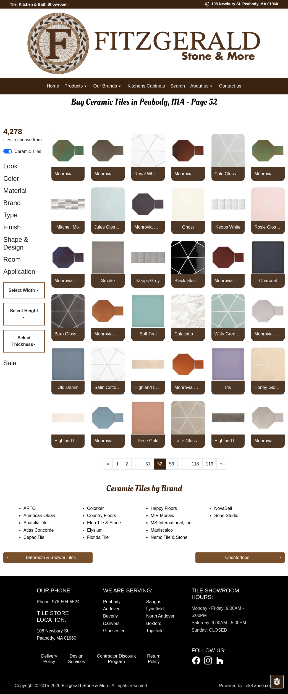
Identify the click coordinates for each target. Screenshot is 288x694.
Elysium (99, 530)
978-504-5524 (66, 601)
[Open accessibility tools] (277, 681)
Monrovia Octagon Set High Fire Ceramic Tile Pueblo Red (228, 280)
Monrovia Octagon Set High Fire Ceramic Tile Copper (68, 173)
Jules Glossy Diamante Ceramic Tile (108, 227)
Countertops (237, 557)
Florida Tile (102, 537)
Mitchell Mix (68, 227)
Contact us (230, 86)
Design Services (76, 659)
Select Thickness (22, 341)
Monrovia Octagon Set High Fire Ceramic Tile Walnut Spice (267, 440)
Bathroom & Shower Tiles (51, 557)
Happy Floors (169, 508)
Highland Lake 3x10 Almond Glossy (147, 387)
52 (159, 464)
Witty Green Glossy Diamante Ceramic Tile (228, 334)
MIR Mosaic (168, 515)
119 (209, 464)
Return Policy (153, 659)
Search (177, 86)
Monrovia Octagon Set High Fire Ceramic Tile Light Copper (267, 173)
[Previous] (108, 464)
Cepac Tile (37, 537)
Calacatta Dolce (187, 334)
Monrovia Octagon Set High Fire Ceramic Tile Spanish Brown (187, 387)
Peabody (112, 601)
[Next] (221, 464)
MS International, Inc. (177, 522)
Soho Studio (231, 515)
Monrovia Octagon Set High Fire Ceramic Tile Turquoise (108, 440)
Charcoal (268, 280)
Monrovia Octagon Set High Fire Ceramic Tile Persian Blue (68, 280)
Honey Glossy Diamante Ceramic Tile (267, 387)
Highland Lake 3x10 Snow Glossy (68, 440)
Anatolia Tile (41, 522)
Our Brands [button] (105, 86)
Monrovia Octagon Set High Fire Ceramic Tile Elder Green (108, 173)
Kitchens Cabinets (146, 86)
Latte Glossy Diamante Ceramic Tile (187, 440)
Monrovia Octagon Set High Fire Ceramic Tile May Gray (147, 227)
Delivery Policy (49, 659)
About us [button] (200, 86)
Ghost (188, 227)
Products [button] (74, 86)
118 (195, 464)
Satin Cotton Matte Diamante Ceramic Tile (108, 387)
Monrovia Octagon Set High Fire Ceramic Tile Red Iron (108, 334)
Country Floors (107, 515)
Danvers (111, 623)
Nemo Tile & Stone (175, 537)
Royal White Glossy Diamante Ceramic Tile (147, 173)
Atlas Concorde (42, 530)
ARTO (35, 508)
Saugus (153, 601)
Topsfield (155, 630)
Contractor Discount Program (116, 659)
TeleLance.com (258, 685)
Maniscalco (167, 530)
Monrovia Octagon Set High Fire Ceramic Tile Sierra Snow (267, 334)
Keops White (228, 227)
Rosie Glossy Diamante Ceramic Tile (267, 227)
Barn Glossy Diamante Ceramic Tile (68, 334)
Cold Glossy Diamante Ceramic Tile (228, 173)
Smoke (108, 280)
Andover (111, 608)
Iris (228, 387)
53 (171, 464)
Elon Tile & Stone (108, 522)
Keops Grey (147, 280)
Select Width (22, 290)
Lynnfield (155, 608)
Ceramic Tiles (27, 151)
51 (147, 464)
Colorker (101, 508)
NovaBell (228, 508)
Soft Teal (147, 334)
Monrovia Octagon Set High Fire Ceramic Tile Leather (187, 173)
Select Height (24, 310)
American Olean (44, 515)
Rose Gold (148, 440)
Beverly (110, 616)
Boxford (153, 623)
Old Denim (67, 387)
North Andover (160, 616)
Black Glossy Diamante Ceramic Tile (187, 280)
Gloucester (113, 630)
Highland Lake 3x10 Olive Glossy (228, 440)
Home (53, 86)
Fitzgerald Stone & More (85, 685)
